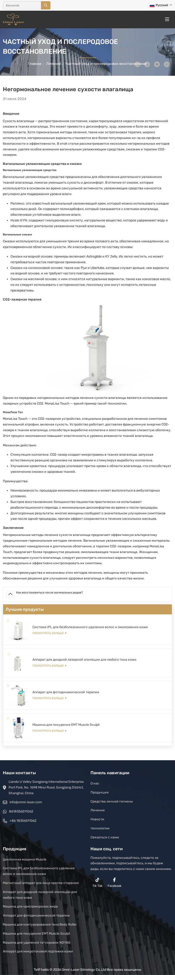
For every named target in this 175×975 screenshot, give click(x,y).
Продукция (99, 792)
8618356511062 (21, 811)
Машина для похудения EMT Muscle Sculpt (66, 725)
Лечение (97, 810)
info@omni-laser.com (26, 802)
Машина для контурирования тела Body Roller (40, 924)
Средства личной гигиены (111, 801)
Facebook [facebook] (114, 883)
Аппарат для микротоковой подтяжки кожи (38, 951)
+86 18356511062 (23, 821)
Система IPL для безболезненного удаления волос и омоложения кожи (90, 627)
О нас (94, 783)
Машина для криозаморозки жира (30, 906)
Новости (97, 819)
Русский (159, 5)
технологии (100, 828)
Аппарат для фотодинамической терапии (65, 692)
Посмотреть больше (48, 633)
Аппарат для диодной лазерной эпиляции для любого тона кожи (84, 660)
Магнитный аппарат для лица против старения (41, 883)
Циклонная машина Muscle (24, 859)
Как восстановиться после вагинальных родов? (49, 592)
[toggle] (167, 19)
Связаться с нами (104, 837)
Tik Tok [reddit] (97, 883)
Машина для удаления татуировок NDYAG (36, 943)
